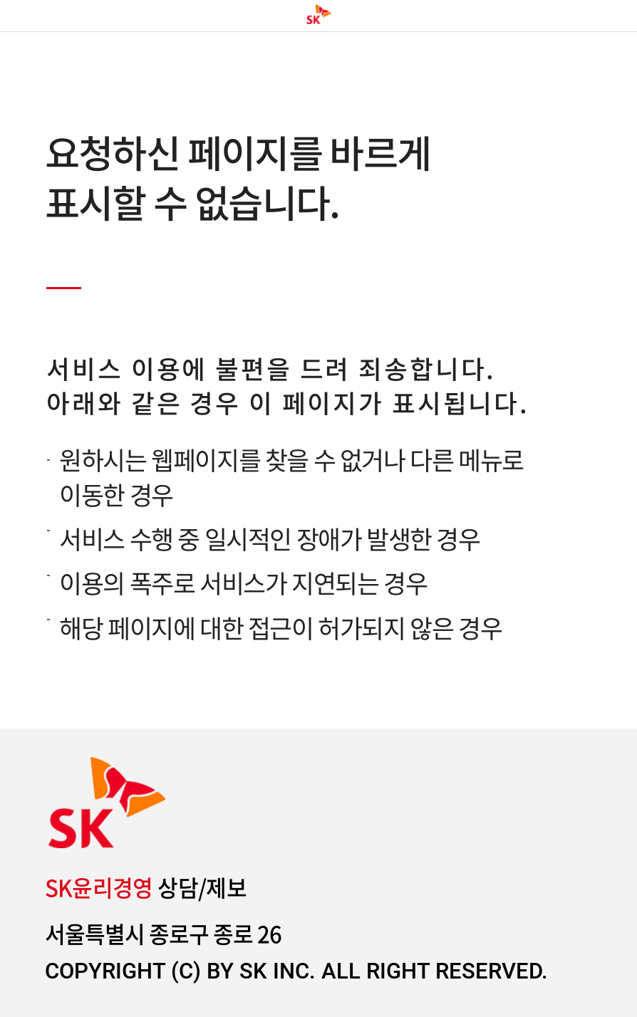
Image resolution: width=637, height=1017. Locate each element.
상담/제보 (146, 887)
